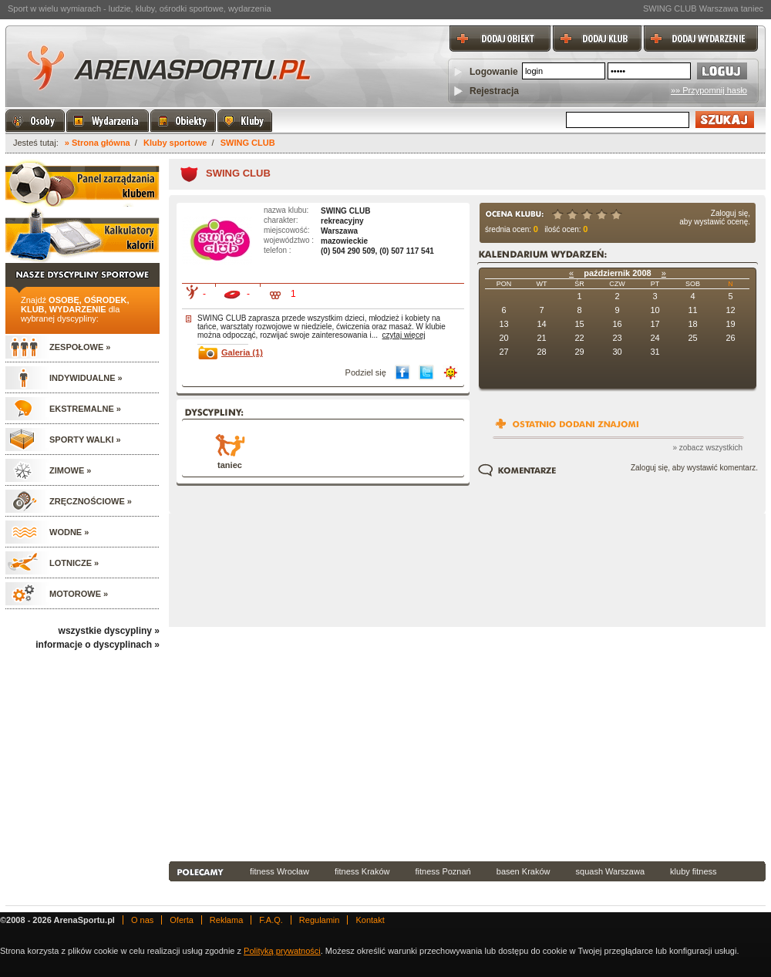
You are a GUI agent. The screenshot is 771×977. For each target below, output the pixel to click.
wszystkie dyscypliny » (109, 630)
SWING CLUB (248, 142)
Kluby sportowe (175, 142)
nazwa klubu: (286, 210)
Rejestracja (494, 91)
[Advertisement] (440, 743)
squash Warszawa (610, 871)
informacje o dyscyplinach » (97, 644)
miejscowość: (286, 230)
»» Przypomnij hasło (709, 90)
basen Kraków (523, 871)
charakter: (281, 220)
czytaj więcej (404, 335)
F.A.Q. (271, 920)
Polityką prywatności (282, 950)
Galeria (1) (242, 352)
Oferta (182, 920)
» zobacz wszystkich (707, 447)
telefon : (277, 250)
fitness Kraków (362, 871)
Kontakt (369, 920)
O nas (142, 920)
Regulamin (319, 920)
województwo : (289, 240)
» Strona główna (97, 142)
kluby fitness (693, 871)
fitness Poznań (443, 871)
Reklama (226, 920)
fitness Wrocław (279, 871)
